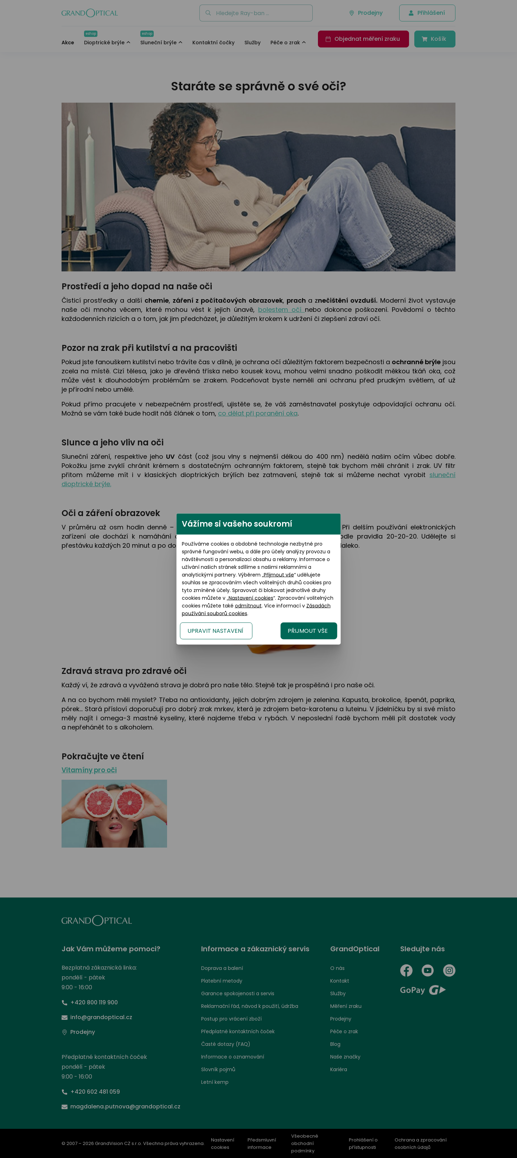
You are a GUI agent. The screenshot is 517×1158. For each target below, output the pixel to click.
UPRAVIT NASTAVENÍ (174, 619)
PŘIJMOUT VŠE (349, 619)
